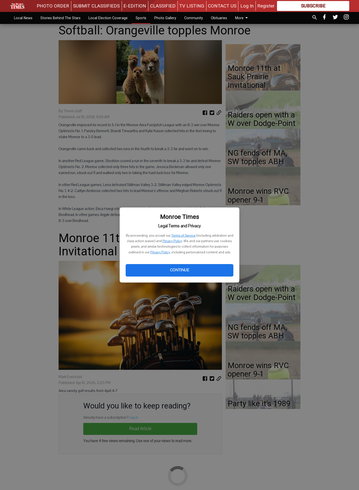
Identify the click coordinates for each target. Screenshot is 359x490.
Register (266, 6)
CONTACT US (222, 6)
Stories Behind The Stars (60, 18)
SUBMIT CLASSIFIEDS (96, 6)
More (242, 18)
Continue (179, 270)
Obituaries (219, 18)
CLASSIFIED (163, 6)
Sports (141, 18)
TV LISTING (191, 6)
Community (193, 18)
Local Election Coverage (108, 18)
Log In (247, 6)
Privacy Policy (172, 241)
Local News (23, 18)
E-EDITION (134, 6)
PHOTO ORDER (53, 6)
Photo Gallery (165, 18)
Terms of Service (183, 235)
